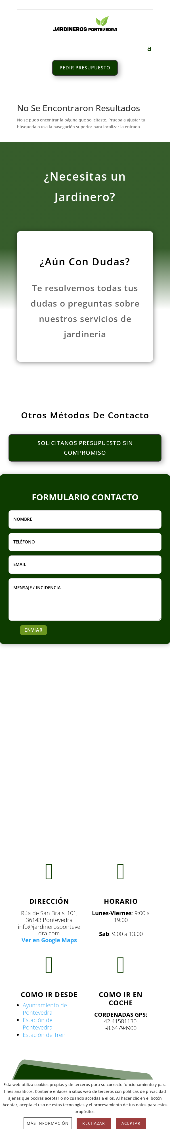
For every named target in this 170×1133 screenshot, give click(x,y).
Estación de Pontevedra (38, 1023)
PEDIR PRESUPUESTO (85, 68)
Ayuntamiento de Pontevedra (45, 1008)
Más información (48, 1123)
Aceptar (130, 1123)
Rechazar (93, 1123)
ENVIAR (33, 630)
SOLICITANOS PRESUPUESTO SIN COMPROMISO (85, 447)
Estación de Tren (44, 1035)
